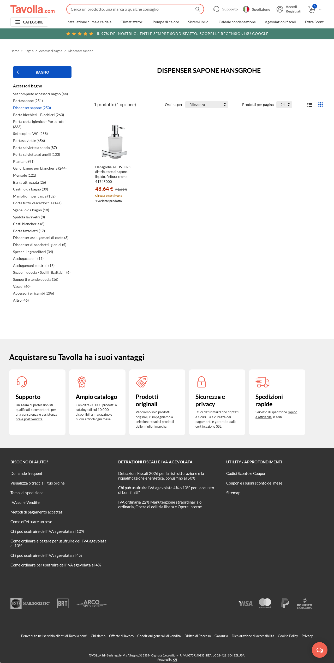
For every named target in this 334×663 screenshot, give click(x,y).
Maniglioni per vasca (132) (34, 196)
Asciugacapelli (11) (28, 258)
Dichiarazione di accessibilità (253, 636)
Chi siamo (98, 636)
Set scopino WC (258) (30, 133)
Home (14, 51)
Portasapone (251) (28, 100)
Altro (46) (21, 300)
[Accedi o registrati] (288, 9)
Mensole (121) (24, 175)
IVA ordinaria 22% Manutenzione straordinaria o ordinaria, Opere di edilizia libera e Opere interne (160, 504)
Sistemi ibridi (199, 22)
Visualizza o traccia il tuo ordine (37, 483)
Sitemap (233, 492)
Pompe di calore (166, 22)
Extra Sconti (315, 22)
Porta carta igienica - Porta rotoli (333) (40, 124)
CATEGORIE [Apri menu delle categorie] (33, 22)
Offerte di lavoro (121, 636)
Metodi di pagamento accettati (36, 512)
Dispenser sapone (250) (32, 107)
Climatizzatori (132, 22)
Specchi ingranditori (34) (33, 251)
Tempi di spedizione (27, 492)
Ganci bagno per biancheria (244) (40, 168)
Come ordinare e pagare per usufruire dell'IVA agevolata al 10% (58, 543)
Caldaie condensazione (237, 22)
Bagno (29, 51)
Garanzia (221, 636)
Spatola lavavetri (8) (29, 217)
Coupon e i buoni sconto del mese (254, 483)
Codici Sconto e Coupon (246, 473)
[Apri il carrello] (315, 10)
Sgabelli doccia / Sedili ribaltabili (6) (41, 272)
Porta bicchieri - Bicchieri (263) (38, 114)
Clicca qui (290, 33)
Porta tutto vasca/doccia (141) (37, 203)
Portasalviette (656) (29, 140)
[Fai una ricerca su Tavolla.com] (135, 9)
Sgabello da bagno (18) (31, 210)
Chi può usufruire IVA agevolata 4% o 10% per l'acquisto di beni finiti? (166, 490)
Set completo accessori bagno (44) (40, 94)
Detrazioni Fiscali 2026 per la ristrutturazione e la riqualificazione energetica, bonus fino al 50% (161, 475)
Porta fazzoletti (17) (29, 231)
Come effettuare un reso (31, 521)
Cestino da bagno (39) (30, 189)
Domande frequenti (27, 473)
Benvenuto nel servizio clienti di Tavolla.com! (54, 636)
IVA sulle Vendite (25, 502)
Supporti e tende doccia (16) (35, 279)
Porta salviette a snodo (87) (35, 147)
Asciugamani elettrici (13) (34, 265)
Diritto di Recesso (197, 636)
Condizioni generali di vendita (159, 636)
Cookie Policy (288, 636)
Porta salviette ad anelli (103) (36, 154)
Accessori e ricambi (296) (33, 293)
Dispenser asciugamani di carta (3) (40, 237)
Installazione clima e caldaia (89, 22)
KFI (175, 659)
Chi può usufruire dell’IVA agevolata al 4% (46, 555)
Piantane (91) (23, 161)
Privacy (307, 636)
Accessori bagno (51, 51)
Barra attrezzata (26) (29, 182)
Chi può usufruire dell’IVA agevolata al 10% (47, 531)
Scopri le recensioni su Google (167, 33)
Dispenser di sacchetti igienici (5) (39, 244)
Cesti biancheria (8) (28, 224)
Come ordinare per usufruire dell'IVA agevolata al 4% (55, 565)
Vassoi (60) (22, 286)
